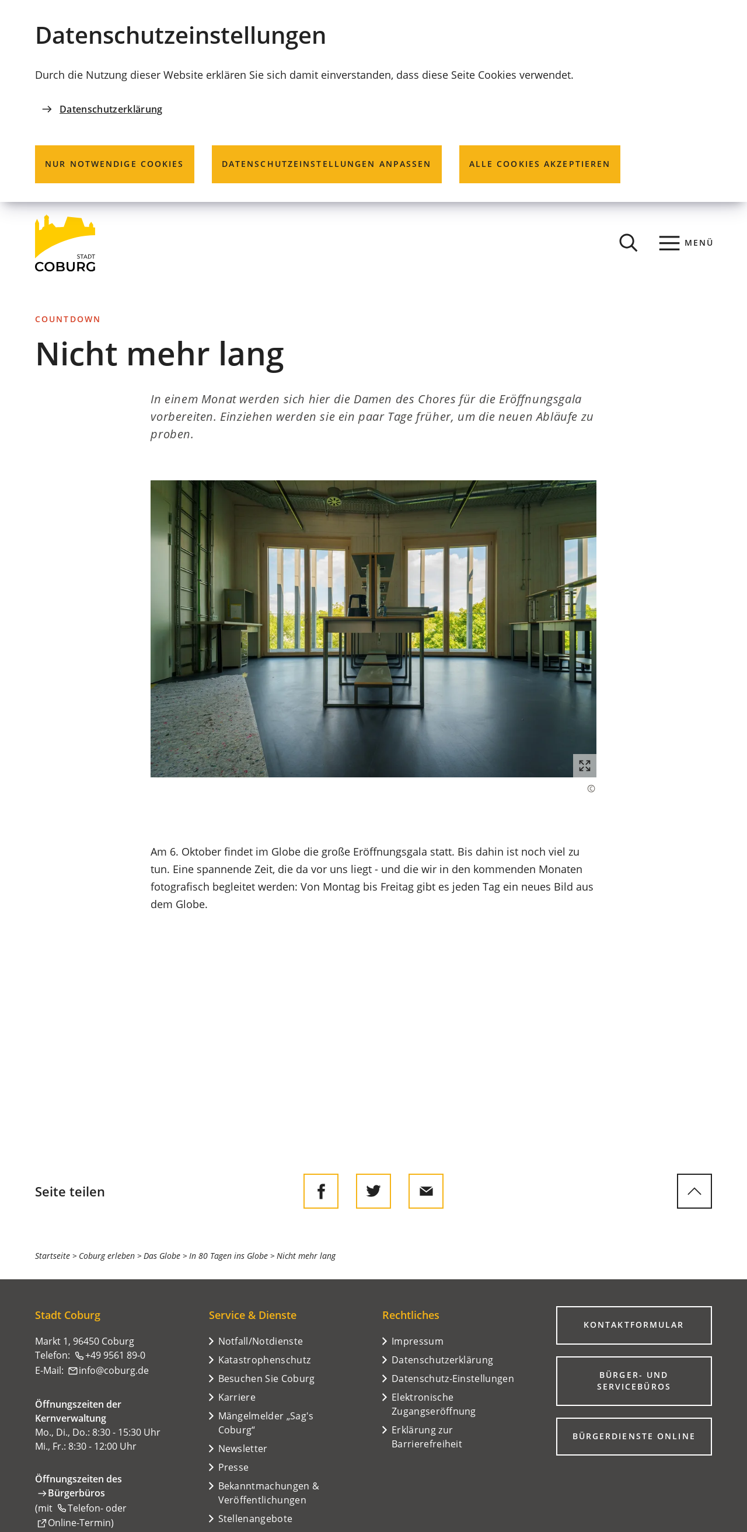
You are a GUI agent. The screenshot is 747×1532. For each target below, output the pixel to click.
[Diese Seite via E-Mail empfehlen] (426, 1191)
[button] (373, 628)
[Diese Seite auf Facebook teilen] (320, 1191)
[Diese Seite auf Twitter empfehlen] (373, 1191)
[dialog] (373, 101)
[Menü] (686, 243)
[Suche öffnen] (629, 243)
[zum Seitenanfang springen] (694, 1191)
